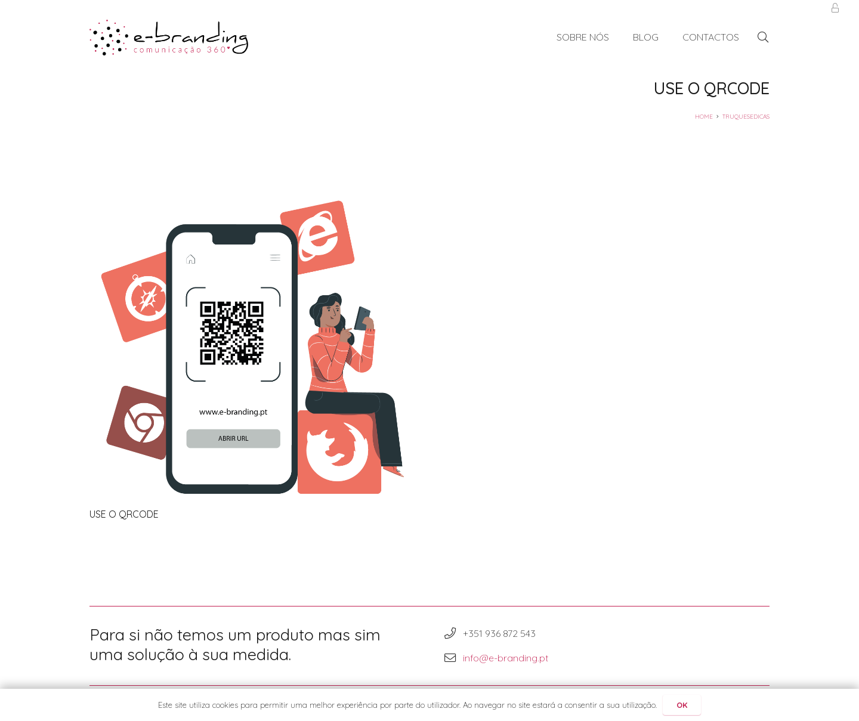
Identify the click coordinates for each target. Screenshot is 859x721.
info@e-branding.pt (505, 658)
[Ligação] (168, 37)
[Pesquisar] (763, 37)
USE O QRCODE (124, 514)
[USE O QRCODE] (252, 341)
